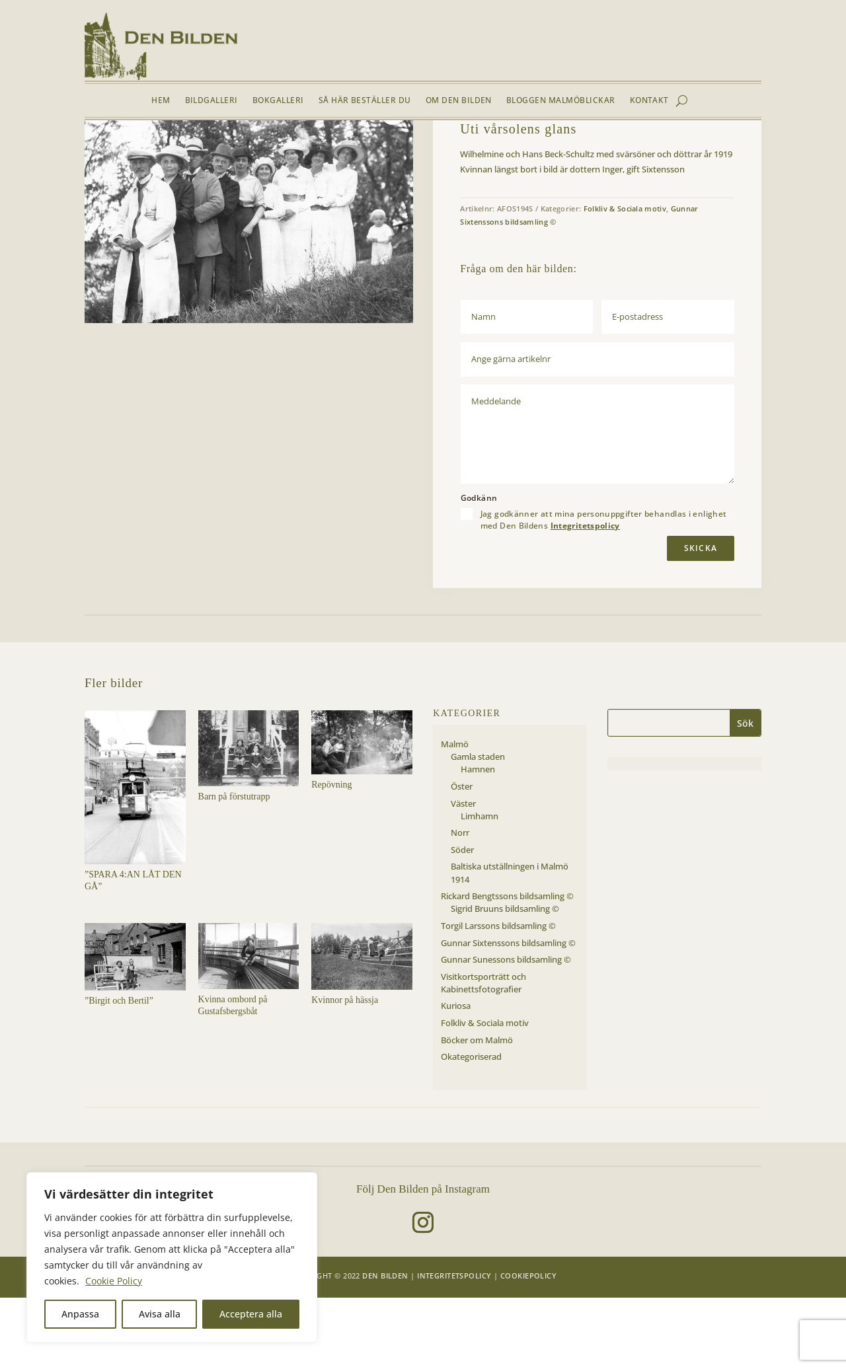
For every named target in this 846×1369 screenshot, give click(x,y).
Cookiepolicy (528, 1347)
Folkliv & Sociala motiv (199, 151)
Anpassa (80, 1314)
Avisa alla (159, 1314)
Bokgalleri (278, 101)
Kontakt (649, 101)
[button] (392, 184)
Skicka (700, 619)
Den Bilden (385, 1347)
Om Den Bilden (459, 101)
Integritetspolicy (585, 597)
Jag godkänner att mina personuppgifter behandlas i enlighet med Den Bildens (604, 591)
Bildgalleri (211, 101)
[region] (171, 1257)
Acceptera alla (250, 1314)
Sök (745, 794)
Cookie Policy (113, 1281)
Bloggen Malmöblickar (560, 101)
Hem (160, 101)
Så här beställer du (365, 101)
